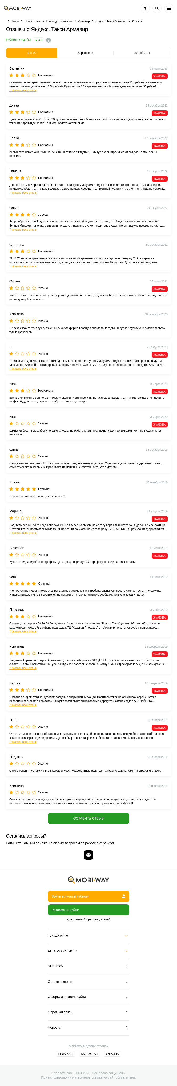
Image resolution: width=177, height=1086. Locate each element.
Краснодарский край (59, 21)
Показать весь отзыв (22, 90)
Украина (112, 1054)
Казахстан (89, 1054)
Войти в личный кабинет (88, 896)
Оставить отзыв (88, 818)
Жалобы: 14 (142, 53)
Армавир (84, 21)
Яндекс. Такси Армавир (111, 21)
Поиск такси (32, 21)
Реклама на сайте (65, 910)
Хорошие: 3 (85, 53)
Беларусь (65, 1054)
